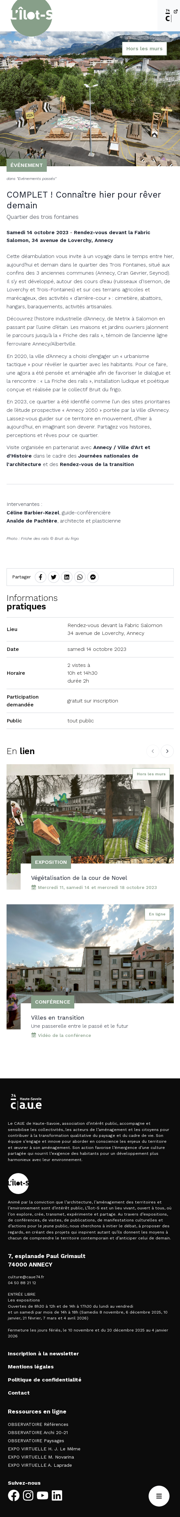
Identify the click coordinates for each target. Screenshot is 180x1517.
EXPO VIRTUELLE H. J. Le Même (44, 1448)
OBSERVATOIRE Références (38, 1424)
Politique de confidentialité (44, 1380)
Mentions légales (31, 1367)
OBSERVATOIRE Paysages (36, 1440)
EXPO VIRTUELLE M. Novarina (41, 1457)
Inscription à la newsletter (43, 1353)
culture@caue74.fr (26, 1277)
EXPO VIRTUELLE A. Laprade (40, 1465)
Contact (19, 1393)
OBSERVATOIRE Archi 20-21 (38, 1432)
